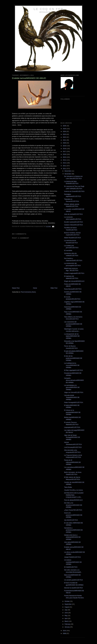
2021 (65, 140)
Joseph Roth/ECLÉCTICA (72, 557)
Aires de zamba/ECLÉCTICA (73, 214)
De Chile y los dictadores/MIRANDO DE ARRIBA (73, 505)
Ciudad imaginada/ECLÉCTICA (74, 273)
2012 (65, 166)
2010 (65, 630)
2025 (65, 128)
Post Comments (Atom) (28, 292)
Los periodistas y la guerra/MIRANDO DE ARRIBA (72, 387)
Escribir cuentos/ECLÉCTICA (73, 222)
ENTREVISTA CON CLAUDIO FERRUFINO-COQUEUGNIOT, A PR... (73, 495)
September (68, 604)
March (67, 621)
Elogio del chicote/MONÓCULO (74, 281)
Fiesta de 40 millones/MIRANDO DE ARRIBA (72, 462)
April (66, 618)
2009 (65, 633)
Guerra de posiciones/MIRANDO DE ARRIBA (73, 515)
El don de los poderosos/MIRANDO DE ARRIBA (73, 358)
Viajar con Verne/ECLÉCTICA (73, 392)
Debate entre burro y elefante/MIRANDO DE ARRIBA (72, 537)
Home (35, 288)
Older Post (54, 288)
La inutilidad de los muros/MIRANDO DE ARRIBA (71, 365)
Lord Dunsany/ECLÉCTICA (73, 447)
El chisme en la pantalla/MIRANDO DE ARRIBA (72, 412)
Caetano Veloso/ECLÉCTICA (73, 225)
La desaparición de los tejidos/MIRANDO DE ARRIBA (72, 336)
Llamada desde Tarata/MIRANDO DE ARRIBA (71, 397)
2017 (65, 151)
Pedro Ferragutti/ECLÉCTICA (73, 402)
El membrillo (68, 250)
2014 (65, 160)
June (66, 613)
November (68, 174)
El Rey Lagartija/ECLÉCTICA (73, 370)
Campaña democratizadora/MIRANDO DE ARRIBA (74, 380)
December (68, 171)
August (67, 607)
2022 (65, 137)
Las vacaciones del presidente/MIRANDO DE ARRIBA (73, 324)
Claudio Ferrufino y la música (73, 490)
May (66, 615)
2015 (65, 157)
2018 (65, 148)
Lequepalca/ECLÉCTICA (72, 427)
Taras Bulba (68, 487)
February (68, 624)
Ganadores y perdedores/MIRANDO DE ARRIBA (73, 530)
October (67, 601)
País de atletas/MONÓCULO (73, 500)
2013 (65, 163)
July (66, 610)
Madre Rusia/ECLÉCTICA (72, 237)
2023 (65, 134)
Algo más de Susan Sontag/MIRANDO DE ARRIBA (72, 437)
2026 (65, 126)
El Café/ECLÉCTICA (70, 567)
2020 (65, 143)
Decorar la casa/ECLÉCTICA (73, 588)
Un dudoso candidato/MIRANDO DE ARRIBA (73, 562)
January (67, 627)
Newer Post (16, 288)
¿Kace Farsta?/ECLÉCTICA (73, 510)
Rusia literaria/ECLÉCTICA (72, 289)
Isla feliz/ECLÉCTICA (71, 520)
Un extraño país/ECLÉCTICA (73, 580)
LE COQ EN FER (48, 9)
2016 (65, 154)
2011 (65, 168)
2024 (65, 131)
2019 (65, 146)
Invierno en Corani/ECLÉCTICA (74, 191)
